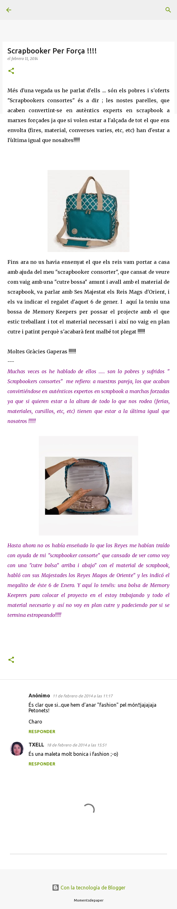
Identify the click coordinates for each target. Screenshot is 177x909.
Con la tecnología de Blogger (88, 887)
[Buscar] (168, 9)
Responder (42, 731)
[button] (11, 71)
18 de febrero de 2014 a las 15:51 (77, 745)
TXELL (36, 744)
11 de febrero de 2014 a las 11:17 (82, 696)
